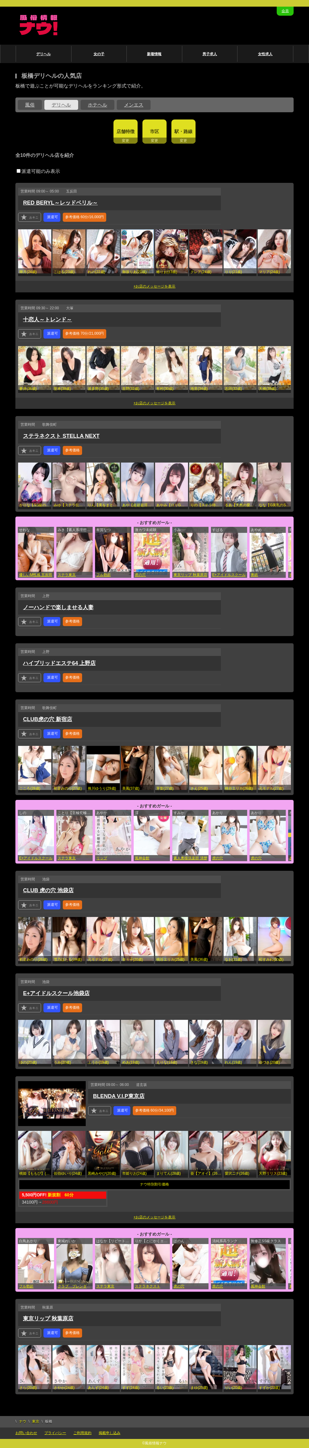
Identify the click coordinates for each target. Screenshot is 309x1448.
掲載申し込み (109, 1433)
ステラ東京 (67, 575)
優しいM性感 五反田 (35, 575)
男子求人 (209, 54)
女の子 (99, 54)
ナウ (22, 1421)
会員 (285, 11)
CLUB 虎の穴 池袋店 (48, 890)
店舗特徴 (125, 131)
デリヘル (43, 54)
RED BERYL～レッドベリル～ (60, 203)
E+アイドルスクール (229, 575)
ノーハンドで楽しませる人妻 (58, 607)
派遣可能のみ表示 (38, 171)
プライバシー (55, 1433)
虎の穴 (140, 575)
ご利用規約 (82, 1433)
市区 (154, 131)
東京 (35, 1421)
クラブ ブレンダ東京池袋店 (75, 1286)
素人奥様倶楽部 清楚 (190, 858)
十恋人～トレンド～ (47, 320)
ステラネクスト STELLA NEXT (61, 436)
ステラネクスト (147, 1286)
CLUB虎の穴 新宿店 (47, 719)
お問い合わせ (26, 1433)
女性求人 (265, 54)
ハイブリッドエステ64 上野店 (59, 663)
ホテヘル (97, 104)
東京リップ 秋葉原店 (190, 575)
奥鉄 (254, 575)
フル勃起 (103, 575)
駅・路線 (183, 131)
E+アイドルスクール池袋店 (56, 993)
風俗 (30, 104)
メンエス (133, 104)
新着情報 (154, 54)
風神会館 (142, 858)
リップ (101, 858)
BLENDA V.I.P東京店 (119, 1096)
